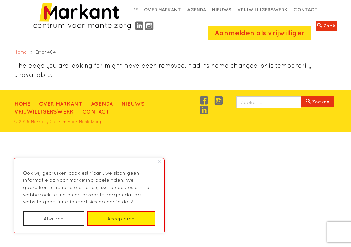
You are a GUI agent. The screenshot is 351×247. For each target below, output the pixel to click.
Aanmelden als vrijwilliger (259, 32)
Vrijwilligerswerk (262, 9)
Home (20, 52)
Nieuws (221, 9)
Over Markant (162, 9)
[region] (89, 195)
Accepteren (121, 218)
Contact (305, 9)
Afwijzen (54, 218)
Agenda (196, 9)
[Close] (159, 161)
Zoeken (317, 101)
